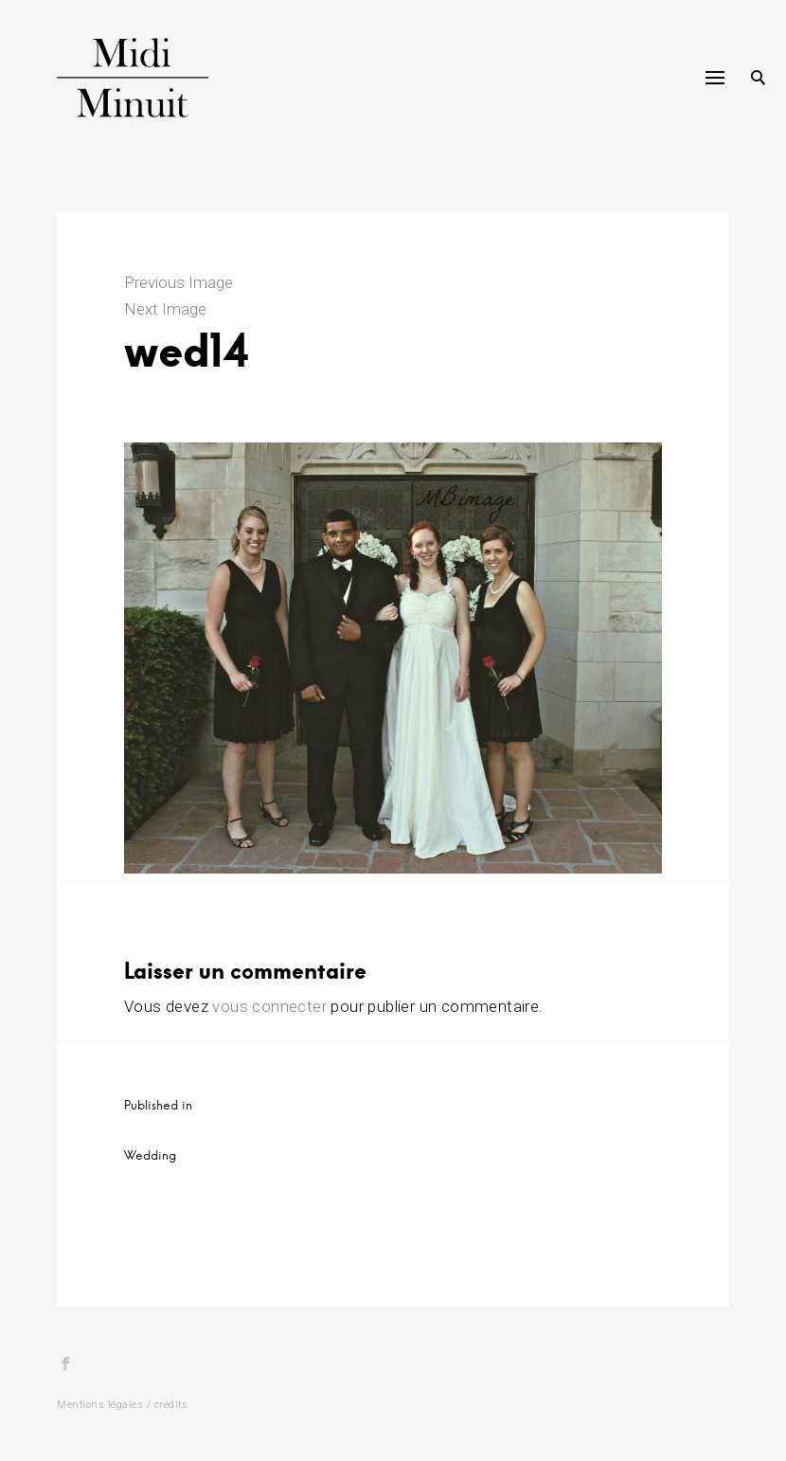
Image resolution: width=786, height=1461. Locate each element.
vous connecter (269, 1006)
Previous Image (178, 282)
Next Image (165, 308)
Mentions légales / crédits (122, 1404)
